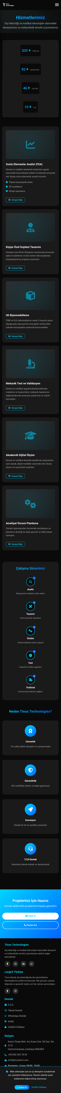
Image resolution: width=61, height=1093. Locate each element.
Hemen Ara (30, 925)
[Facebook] (7, 964)
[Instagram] (15, 964)
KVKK (9, 1021)
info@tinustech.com (18, 1060)
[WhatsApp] (31, 964)
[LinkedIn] (23, 964)
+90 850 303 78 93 (17, 1054)
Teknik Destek (13, 1010)
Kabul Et (22, 1087)
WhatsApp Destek (15, 1016)
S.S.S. (9, 1004)
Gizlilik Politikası (14, 1027)
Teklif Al (30, 916)
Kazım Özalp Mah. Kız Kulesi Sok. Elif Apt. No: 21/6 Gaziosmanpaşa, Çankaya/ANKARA (31, 1045)
